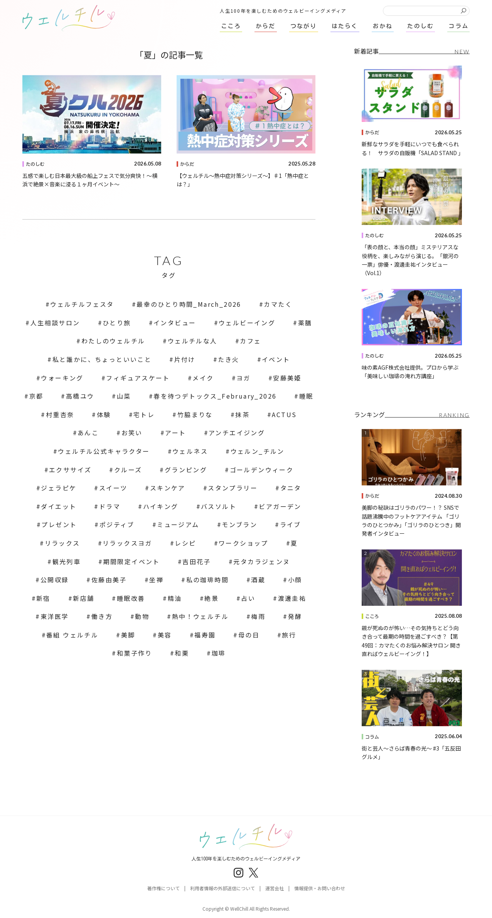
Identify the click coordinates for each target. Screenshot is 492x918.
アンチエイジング (237, 432)
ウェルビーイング (247, 322)
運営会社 (274, 888)
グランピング (186, 469)
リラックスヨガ (127, 543)
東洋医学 (54, 616)
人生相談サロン (55, 322)
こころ (372, 616)
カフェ (250, 340)
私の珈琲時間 (207, 579)
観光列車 (66, 561)
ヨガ (243, 377)
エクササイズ (70, 469)
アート (175, 432)
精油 (175, 598)
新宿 (43, 598)
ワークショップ (243, 543)
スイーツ (113, 487)
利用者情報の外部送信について (222, 888)
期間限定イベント (131, 561)
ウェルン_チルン (258, 451)
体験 (104, 414)
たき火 (228, 359)
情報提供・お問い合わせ (319, 888)
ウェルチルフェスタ (82, 304)
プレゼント (59, 524)
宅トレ (144, 414)
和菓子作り (134, 653)
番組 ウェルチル (72, 634)
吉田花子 (196, 561)
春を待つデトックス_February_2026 (214, 396)
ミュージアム (178, 524)
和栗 (182, 653)
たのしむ (35, 164)
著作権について (163, 888)
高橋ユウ (80, 396)
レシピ (185, 543)
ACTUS (284, 414)
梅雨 (258, 616)
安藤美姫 (287, 377)
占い (248, 598)
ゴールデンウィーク (262, 469)
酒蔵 (258, 579)
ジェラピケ (58, 487)
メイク (203, 377)
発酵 (295, 616)
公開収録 (54, 579)
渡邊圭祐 (292, 598)
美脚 (128, 634)
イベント (276, 359)
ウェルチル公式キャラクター (104, 451)
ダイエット (58, 506)
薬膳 (305, 322)
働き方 (102, 616)
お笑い (132, 432)
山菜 (124, 396)
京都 (36, 396)
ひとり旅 (117, 322)
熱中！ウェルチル (200, 616)
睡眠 (306, 396)
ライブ (290, 524)
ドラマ (109, 506)
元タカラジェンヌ (261, 561)
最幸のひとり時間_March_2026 (188, 304)
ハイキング (161, 506)
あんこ (88, 432)
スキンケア (167, 487)
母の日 (248, 634)
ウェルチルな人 (192, 340)
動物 (142, 616)
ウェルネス (190, 451)
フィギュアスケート (138, 377)
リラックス (62, 543)
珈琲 (219, 653)
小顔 (295, 579)
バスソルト (218, 506)
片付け (184, 359)
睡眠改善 (131, 598)
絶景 (211, 598)
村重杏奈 (60, 414)
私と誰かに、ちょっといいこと (102, 359)
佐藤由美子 (109, 579)
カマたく (278, 304)
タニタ (291, 487)
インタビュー (174, 322)
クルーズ (128, 469)
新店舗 (83, 598)
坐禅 (156, 579)
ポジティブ (117, 524)
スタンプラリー (233, 487)
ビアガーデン (280, 506)
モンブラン (239, 524)
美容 (165, 634)
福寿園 (205, 634)
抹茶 (242, 414)
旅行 (289, 634)
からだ (187, 164)
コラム (372, 736)
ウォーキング (62, 377)
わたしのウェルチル (113, 340)
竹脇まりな (195, 414)
